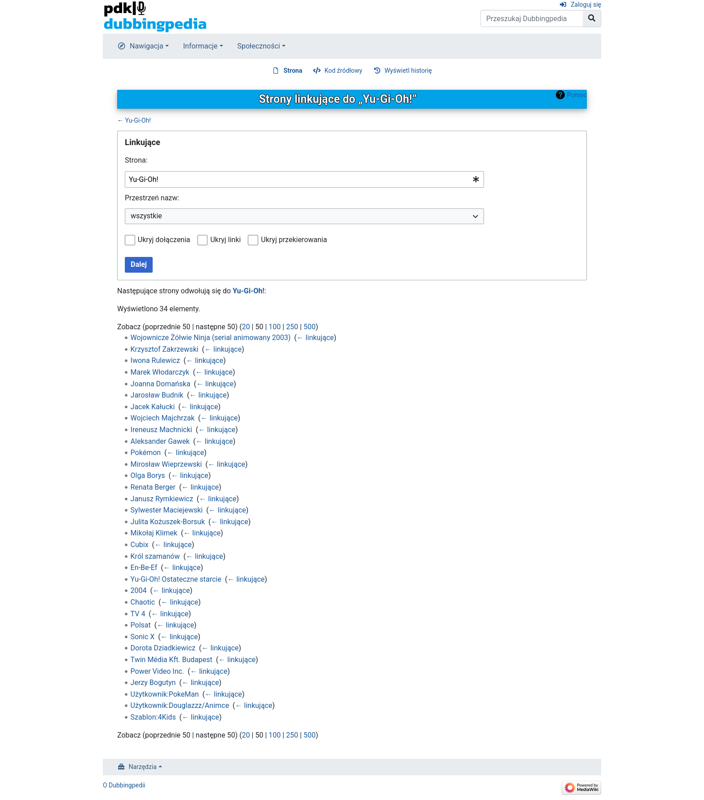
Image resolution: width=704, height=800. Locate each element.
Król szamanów (155, 556)
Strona (293, 70)
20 (246, 327)
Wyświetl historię (407, 70)
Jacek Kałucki (153, 406)
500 (310, 327)
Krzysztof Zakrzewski (164, 349)
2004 (139, 590)
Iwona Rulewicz (155, 360)
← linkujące (315, 337)
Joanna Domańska (160, 384)
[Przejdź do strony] (592, 18)
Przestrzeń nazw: (152, 198)
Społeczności (259, 46)
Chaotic (143, 602)
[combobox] (304, 179)
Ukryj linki (225, 239)
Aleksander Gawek (160, 441)
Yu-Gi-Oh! (138, 120)
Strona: (136, 160)
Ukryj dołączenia (164, 239)
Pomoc (577, 94)
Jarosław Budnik (157, 395)
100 (274, 327)
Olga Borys (148, 475)
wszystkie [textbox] (146, 216)
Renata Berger (153, 487)
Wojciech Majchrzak (163, 418)
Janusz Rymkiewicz (162, 499)
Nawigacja (146, 46)
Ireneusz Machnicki (161, 429)
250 (292, 327)
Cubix (140, 544)
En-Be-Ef (144, 567)
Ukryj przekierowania (294, 239)
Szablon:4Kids (153, 717)
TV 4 (138, 614)
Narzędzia (143, 766)
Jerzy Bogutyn (153, 682)
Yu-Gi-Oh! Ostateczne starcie (176, 579)
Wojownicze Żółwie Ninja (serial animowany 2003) (211, 337)
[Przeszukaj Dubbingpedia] (531, 18)
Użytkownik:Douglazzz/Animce (180, 705)
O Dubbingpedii (124, 785)
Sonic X (143, 636)
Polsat (141, 625)
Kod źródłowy (343, 70)
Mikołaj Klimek (154, 533)
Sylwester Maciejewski (167, 510)
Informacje (200, 46)
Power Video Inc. (157, 671)
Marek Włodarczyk (160, 372)
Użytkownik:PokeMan (165, 694)
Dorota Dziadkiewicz (163, 648)
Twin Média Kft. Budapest (171, 659)
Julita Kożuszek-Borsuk (168, 521)
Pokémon (146, 452)
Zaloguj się (586, 4)
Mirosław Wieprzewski (166, 464)
